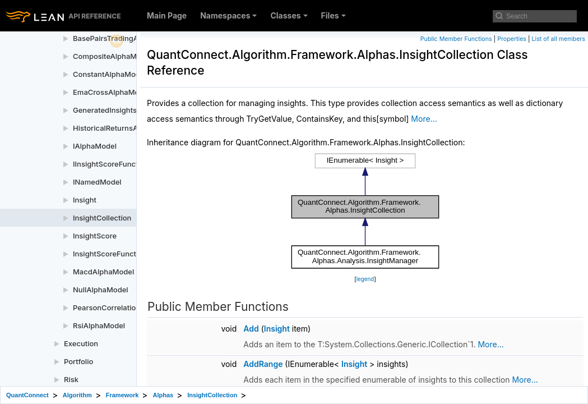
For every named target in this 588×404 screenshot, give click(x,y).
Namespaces (228, 15)
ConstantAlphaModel (109, 74)
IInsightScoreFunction (111, 163)
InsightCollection (102, 217)
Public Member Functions (456, 39)
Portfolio (78, 361)
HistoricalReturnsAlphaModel (123, 127)
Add (250, 328)
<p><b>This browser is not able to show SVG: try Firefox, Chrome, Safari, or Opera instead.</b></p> (365, 211)
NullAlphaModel (100, 289)
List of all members (558, 39)
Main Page (167, 15)
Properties (511, 39)
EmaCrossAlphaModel (111, 92)
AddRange (263, 364)
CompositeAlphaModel (112, 56)
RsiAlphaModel (99, 325)
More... (424, 118)
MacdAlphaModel (103, 271)
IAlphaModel (95, 145)
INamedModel (97, 181)
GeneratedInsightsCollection (122, 109)
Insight (84, 199)
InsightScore (95, 235)
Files (333, 15)
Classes (288, 15)
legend (365, 279)
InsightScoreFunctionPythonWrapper (137, 253)
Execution (81, 343)
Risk (71, 379)
